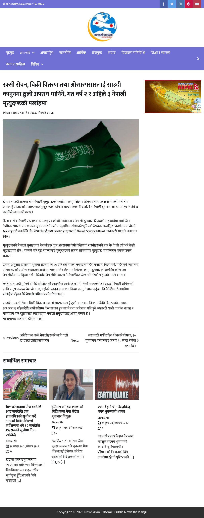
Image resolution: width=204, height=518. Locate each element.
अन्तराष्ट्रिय (46, 53)
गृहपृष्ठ (10, 53)
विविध (35, 64)
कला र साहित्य (15, 64)
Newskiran (92, 512)
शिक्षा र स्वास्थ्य (160, 53)
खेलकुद (97, 53)
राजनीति (65, 53)
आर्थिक (81, 53)
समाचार (25, 53)
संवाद (112, 53)
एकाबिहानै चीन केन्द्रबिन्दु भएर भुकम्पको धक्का (114, 409)
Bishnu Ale (11, 441)
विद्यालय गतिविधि (133, 53)
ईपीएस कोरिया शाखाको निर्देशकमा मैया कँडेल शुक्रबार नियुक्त (67, 411)
